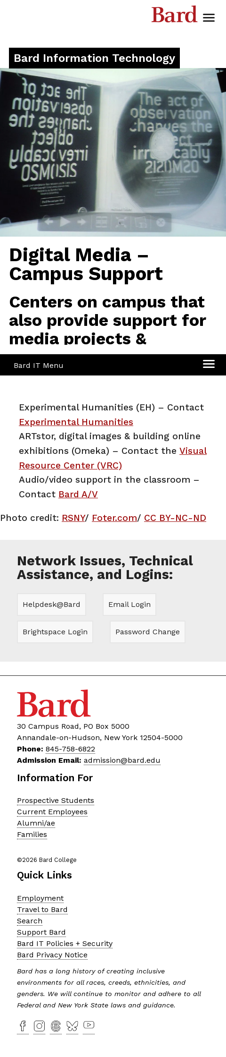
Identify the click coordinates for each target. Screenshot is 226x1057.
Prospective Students (55, 800)
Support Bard (41, 932)
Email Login (129, 604)
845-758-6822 (70, 748)
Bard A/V (78, 494)
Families (32, 834)
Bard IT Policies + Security (65, 943)
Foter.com (114, 517)
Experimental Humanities (76, 422)
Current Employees (52, 811)
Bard (174, 16)
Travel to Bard (42, 909)
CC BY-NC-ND (175, 517)
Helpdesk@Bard (52, 604)
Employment (40, 898)
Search (29, 920)
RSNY (73, 517)
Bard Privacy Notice (52, 954)
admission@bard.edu (122, 760)
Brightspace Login (55, 631)
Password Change (147, 631)
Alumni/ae (36, 822)
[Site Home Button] (94, 59)
